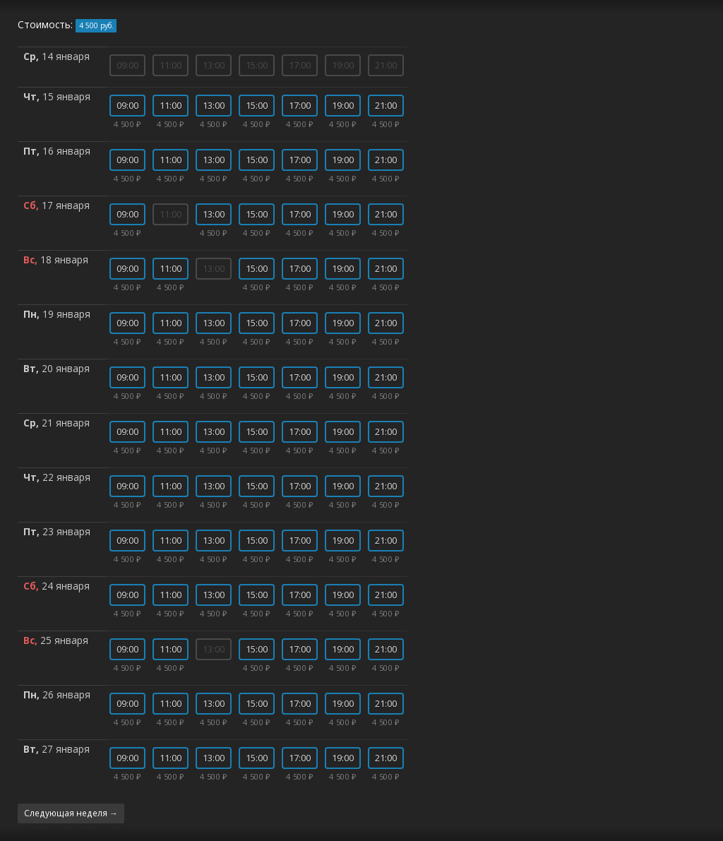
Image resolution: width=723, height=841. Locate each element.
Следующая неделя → (71, 812)
